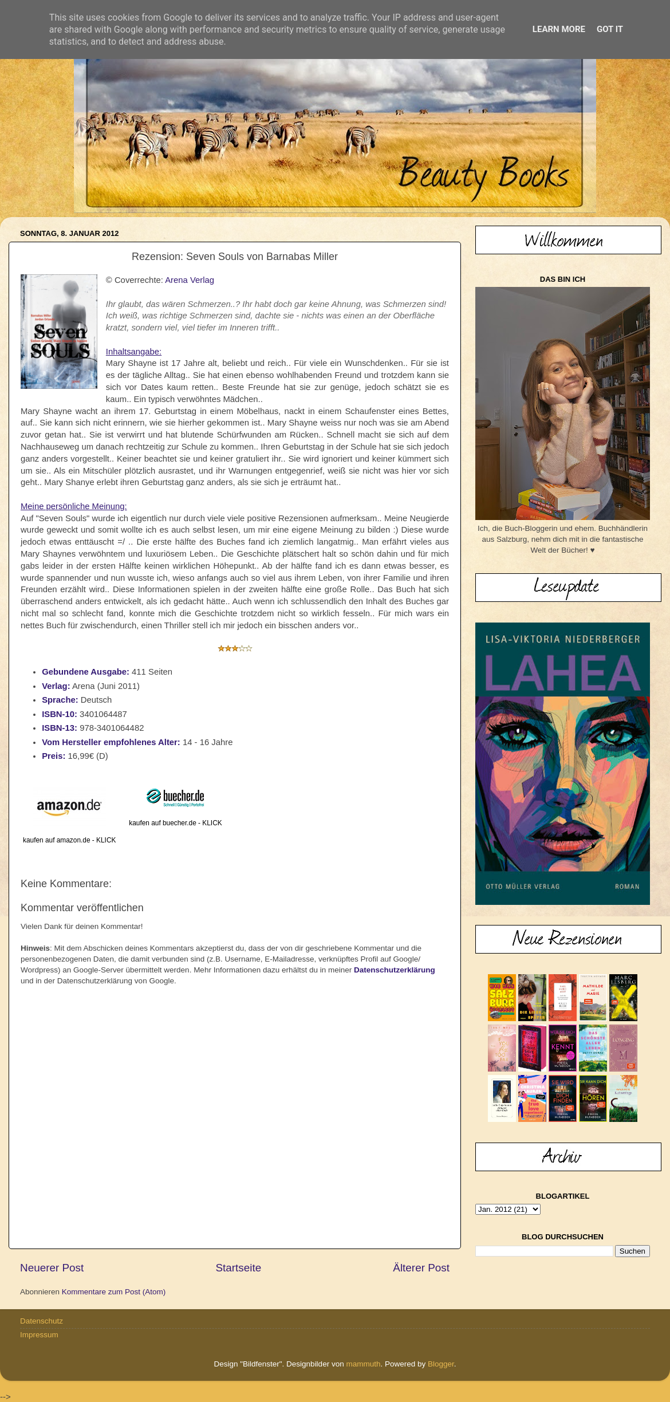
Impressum (39, 1334)
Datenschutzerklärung (394, 970)
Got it (610, 29)
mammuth (363, 1364)
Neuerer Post (52, 1268)
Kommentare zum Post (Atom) (114, 1291)
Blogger (441, 1364)
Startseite (238, 1268)
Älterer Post (421, 1268)
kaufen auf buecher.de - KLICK (175, 823)
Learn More (559, 29)
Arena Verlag (189, 280)
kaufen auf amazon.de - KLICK (69, 840)
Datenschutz (41, 1321)
